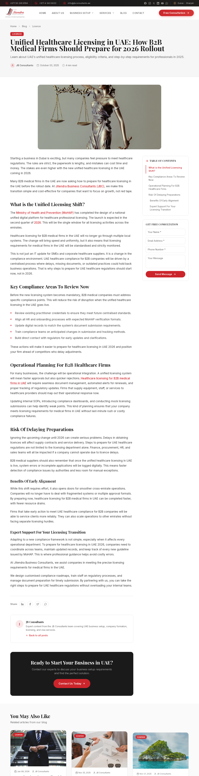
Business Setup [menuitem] (82, 13)
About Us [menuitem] (58, 13)
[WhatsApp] (167, 3)
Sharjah (190, 3)
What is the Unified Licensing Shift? (165, 169)
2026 (37, 222)
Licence (36, 26)
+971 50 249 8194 (16, 3)
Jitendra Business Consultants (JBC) (80, 186)
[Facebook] (145, 3)
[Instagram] (149, 3)
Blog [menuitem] (123, 13)
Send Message (165, 274)
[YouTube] (162, 3)
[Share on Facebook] (30, 604)
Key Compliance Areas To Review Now (167, 178)
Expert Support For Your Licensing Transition (162, 208)
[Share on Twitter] (38, 604)
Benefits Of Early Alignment (164, 200)
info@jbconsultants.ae (76, 3)
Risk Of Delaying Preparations (164, 194)
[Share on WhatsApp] (45, 604)
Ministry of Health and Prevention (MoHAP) (45, 212)
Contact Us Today (72, 683)
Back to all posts (37, 635)
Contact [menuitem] (138, 13)
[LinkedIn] (158, 3)
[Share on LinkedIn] (22, 604)
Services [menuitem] (107, 13)
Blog (24, 26)
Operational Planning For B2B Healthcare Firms (164, 187)
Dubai (181, 3)
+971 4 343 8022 (45, 3)
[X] (154, 3)
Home (13, 26)
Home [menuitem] (42, 13)
